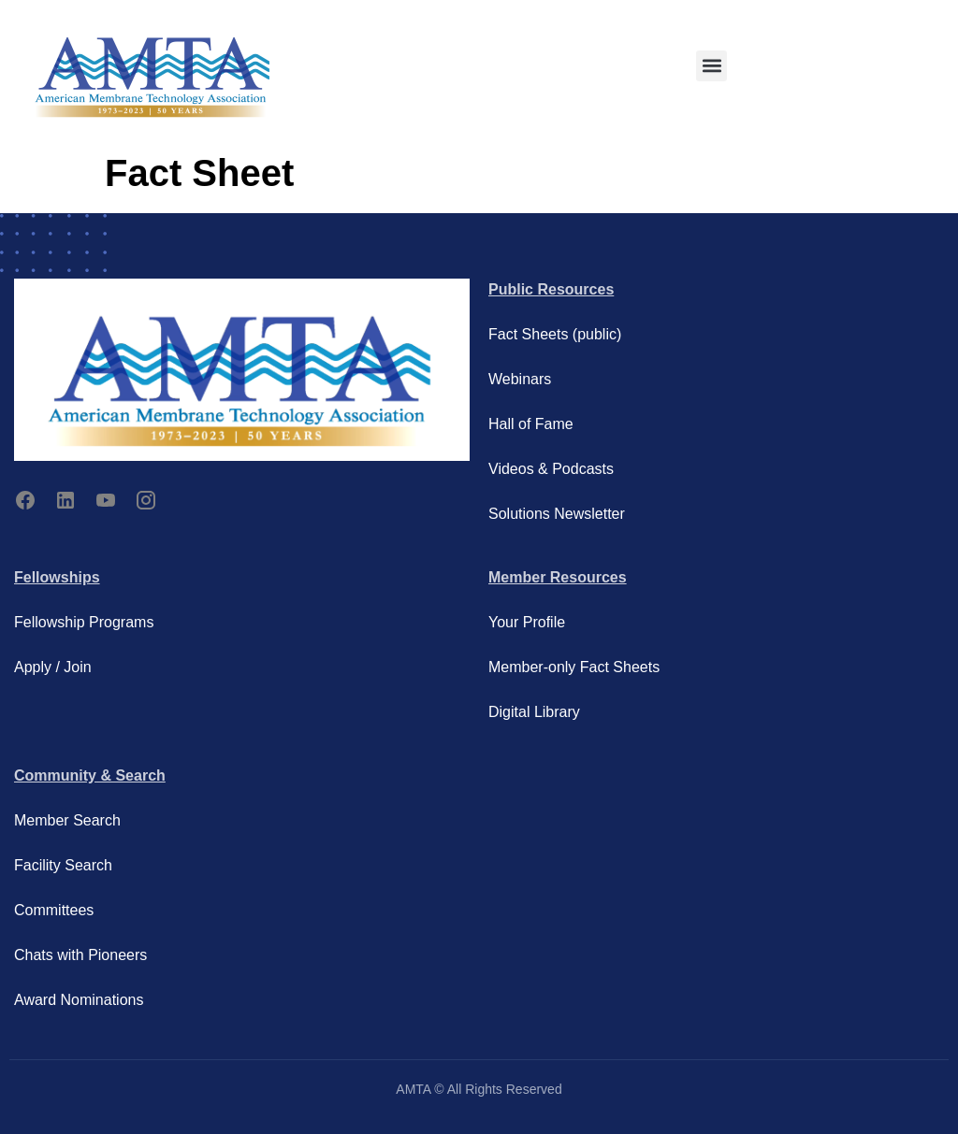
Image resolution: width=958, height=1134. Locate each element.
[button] (711, 65)
